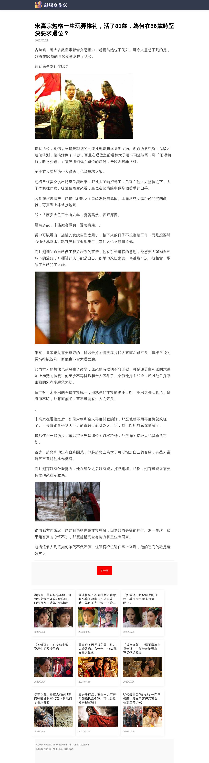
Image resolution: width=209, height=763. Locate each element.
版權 (71, 749)
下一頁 (104, 570)
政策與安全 (52, 749)
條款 (60, 749)
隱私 (66, 749)
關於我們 (41, 749)
